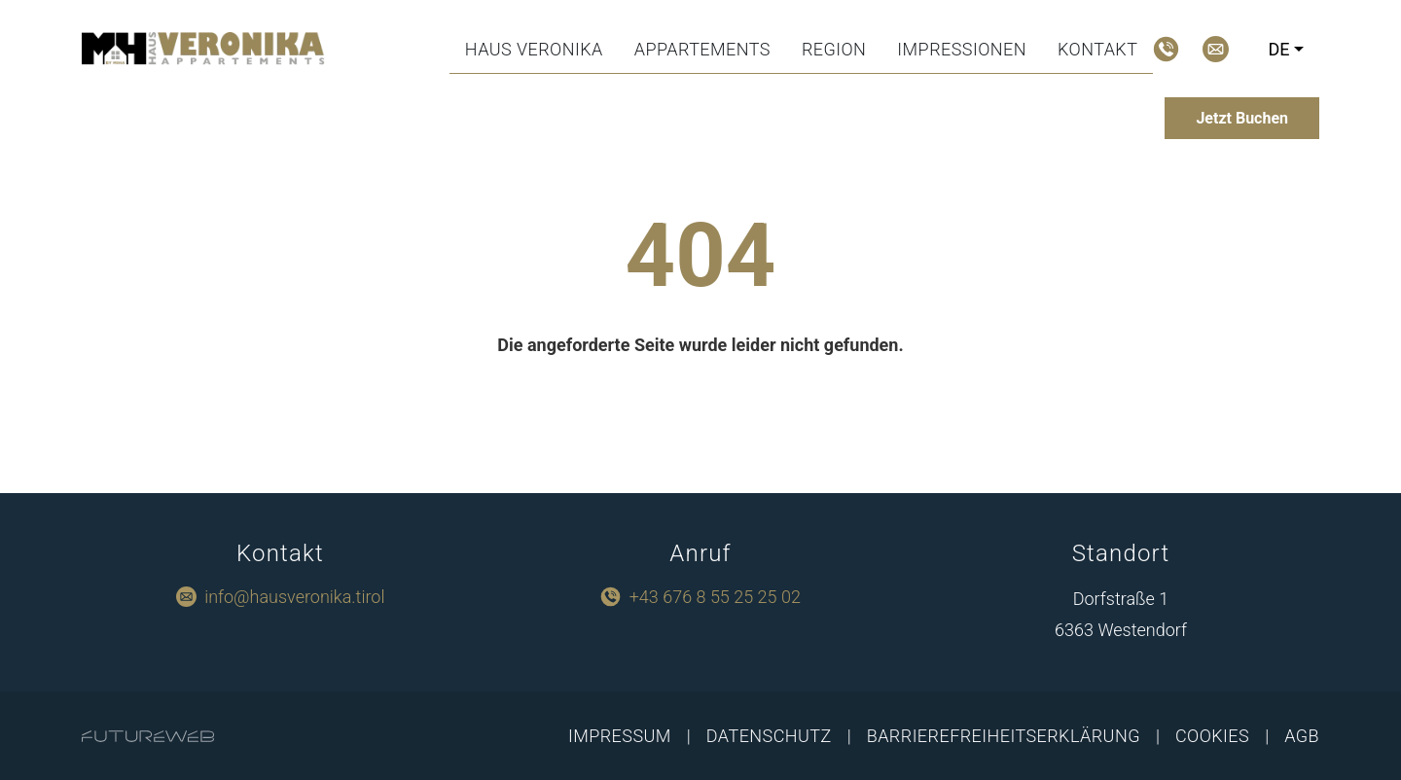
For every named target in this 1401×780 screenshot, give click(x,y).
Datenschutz (769, 736)
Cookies (1212, 736)
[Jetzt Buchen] (1242, 118)
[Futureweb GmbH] (148, 736)
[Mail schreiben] (1216, 49)
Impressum (619, 736)
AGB (1301, 736)
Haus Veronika (534, 49)
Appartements (702, 49)
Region (834, 49)
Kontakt (1097, 49)
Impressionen (961, 49)
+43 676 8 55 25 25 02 (715, 596)
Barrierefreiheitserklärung (1003, 736)
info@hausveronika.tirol (294, 596)
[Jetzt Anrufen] (1166, 49)
